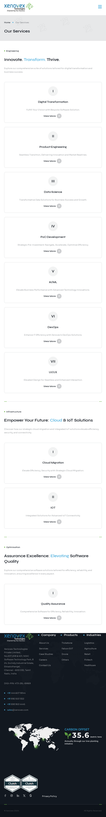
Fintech (88, 659)
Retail (87, 654)
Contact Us (45, 665)
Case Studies (46, 654)
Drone (65, 654)
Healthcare (90, 665)
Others (65, 659)
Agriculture (90, 648)
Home (7, 22)
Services (43, 648)
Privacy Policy (49, 796)
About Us (44, 643)
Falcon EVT (67, 648)
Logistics (89, 643)
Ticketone (67, 643)
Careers (43, 659)
